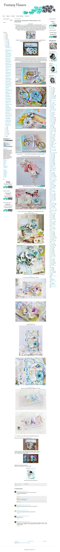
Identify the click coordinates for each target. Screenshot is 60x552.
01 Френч (51, 87)
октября (6, 42)
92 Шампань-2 (52, 255)
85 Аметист (51, 247)
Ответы (19, 496)
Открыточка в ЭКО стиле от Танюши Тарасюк (8, 70)
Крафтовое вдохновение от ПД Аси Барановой (8, 93)
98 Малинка (52, 260)
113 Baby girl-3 (52, 118)
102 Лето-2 (51, 102)
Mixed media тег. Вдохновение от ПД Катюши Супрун (8, 113)
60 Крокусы (51, 216)
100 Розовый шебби (53, 98)
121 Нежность (52, 129)
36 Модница (52, 184)
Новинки (51, 269)
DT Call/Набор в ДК (53, 284)
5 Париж (4, 163)
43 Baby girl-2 (52, 193)
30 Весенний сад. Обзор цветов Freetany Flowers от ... (8, 47)
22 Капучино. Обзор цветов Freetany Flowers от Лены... (8, 121)
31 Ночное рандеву (53, 177)
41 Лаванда (51, 190)
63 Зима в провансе (53, 219)
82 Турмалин (52, 244)
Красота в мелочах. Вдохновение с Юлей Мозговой (8, 51)
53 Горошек (51, 206)
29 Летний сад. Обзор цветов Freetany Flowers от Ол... (8, 56)
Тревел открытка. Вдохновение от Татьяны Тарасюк (8, 107)
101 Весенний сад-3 (53, 100)
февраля (6, 133)
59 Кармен (51, 215)
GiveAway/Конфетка (53, 286)
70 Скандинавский (53, 229)
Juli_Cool (18, 491)
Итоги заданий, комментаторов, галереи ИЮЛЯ (8, 118)
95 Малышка (52, 258)
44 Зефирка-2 (52, 194)
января (6, 134)
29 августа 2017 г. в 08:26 (24, 498)
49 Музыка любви (52, 200)
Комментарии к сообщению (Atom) (25, 542)
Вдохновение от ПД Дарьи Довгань (8, 59)
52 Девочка (51, 205)
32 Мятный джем (52, 179)
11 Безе (4, 169)
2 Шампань (5, 160)
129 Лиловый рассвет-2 (52, 138)
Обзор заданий (52, 271)
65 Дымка (51, 222)
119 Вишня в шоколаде (52, 125)
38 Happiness (52, 186)
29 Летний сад (52, 175)
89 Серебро (52, 252)
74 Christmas (52, 234)
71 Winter (51, 231)
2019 (5, 36)
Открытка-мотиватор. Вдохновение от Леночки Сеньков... (8, 84)
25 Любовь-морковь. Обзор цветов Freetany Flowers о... (8, 73)
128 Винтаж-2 (52, 136)
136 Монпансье (52, 149)
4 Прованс (5, 162)
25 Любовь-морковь (53, 170)
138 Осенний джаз (53, 152)
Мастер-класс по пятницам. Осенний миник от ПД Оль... (8, 64)
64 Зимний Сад (52, 221)
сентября (6, 43)
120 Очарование (52, 128)
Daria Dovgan (19, 521)
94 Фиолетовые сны (53, 256)
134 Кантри (51, 146)
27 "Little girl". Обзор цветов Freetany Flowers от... (8, 76)
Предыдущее (45, 541)
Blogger (34, 549)
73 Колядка (51, 233)
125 (50, 132)
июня (6, 128)
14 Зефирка (5, 172)
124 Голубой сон (52, 131)
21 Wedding (51, 163)
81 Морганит (52, 243)
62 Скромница (52, 218)
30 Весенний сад (52, 176)
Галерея (51, 264)
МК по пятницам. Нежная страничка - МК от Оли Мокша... (8, 99)
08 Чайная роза (52, 95)
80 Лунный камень (53, 241)
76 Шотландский (52, 236)
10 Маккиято (5, 167)
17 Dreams (5, 175)
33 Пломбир (52, 180)
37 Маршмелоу (52, 185)
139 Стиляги (52, 153)
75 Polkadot (51, 235)
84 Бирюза (51, 246)
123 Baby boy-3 (52, 130)
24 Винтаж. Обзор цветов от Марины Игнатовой (8, 102)
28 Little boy (52, 174)
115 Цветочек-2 (52, 120)
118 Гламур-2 (52, 124)
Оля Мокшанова (22, 24)
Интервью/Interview (53, 265)
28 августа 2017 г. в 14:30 (24, 491)
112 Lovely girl (52, 117)
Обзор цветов (19, 485)
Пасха (51, 273)
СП (50, 277)
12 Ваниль (5, 170)
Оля (19, 498)
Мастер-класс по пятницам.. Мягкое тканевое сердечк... (8, 79)
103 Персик (51, 103)
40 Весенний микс (52, 188)
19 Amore (51, 161)
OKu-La (31, 276)
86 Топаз (51, 248)
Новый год (51, 270)
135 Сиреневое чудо (53, 147)
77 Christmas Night (53, 237)
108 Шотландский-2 (53, 110)
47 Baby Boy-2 (52, 198)
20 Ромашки (52, 162)
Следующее (16, 541)
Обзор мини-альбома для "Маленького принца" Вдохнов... (8, 53)
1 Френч (4, 159)
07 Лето (51, 94)
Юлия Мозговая (30, 212)
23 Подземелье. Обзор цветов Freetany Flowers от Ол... (8, 110)
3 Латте (4, 161)
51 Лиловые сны (52, 204)
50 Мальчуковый (52, 203)
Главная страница (30, 541)
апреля (6, 130)
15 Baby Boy (5, 173)
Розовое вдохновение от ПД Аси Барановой (8, 87)
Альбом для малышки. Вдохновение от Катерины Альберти (8, 90)
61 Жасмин (51, 217)
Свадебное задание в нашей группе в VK (8, 116)
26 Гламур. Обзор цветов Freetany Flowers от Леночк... (8, 81)
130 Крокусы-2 (52, 140)
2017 (5, 38)
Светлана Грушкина (30, 387)
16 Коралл (5, 174)
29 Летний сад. (44, 24)
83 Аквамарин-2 (52, 245)
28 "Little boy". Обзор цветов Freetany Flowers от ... (8, 67)
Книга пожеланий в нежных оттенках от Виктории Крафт (8, 61)
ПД (50, 274)
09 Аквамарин (52, 96)
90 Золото (51, 253)
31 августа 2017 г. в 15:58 (25, 521)
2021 (5, 33)
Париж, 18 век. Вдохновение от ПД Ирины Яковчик (8, 96)
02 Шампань (52, 88)
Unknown (18, 510)
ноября (6, 41)
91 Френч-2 (51, 254)
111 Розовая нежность (52, 116)
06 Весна (51, 93)
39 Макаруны (52, 187)
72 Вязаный (52, 232)
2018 (5, 37)
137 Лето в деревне (53, 150)
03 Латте (51, 89)
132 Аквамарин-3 (52, 143)
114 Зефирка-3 (52, 119)
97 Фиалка (51, 259)
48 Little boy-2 (52, 199)
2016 (5, 136)
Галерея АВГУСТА (8, 123)
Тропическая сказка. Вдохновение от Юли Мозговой (8, 104)
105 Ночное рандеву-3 (51, 106)
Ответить (18, 494)
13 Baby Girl (5, 171)
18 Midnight (51, 160)
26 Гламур (51, 172)
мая (6, 129)
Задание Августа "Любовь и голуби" (8, 125)
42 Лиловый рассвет (53, 191)
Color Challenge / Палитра (52, 283)
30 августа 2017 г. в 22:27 (24, 510)
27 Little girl (51, 173)
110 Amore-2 (52, 114)
